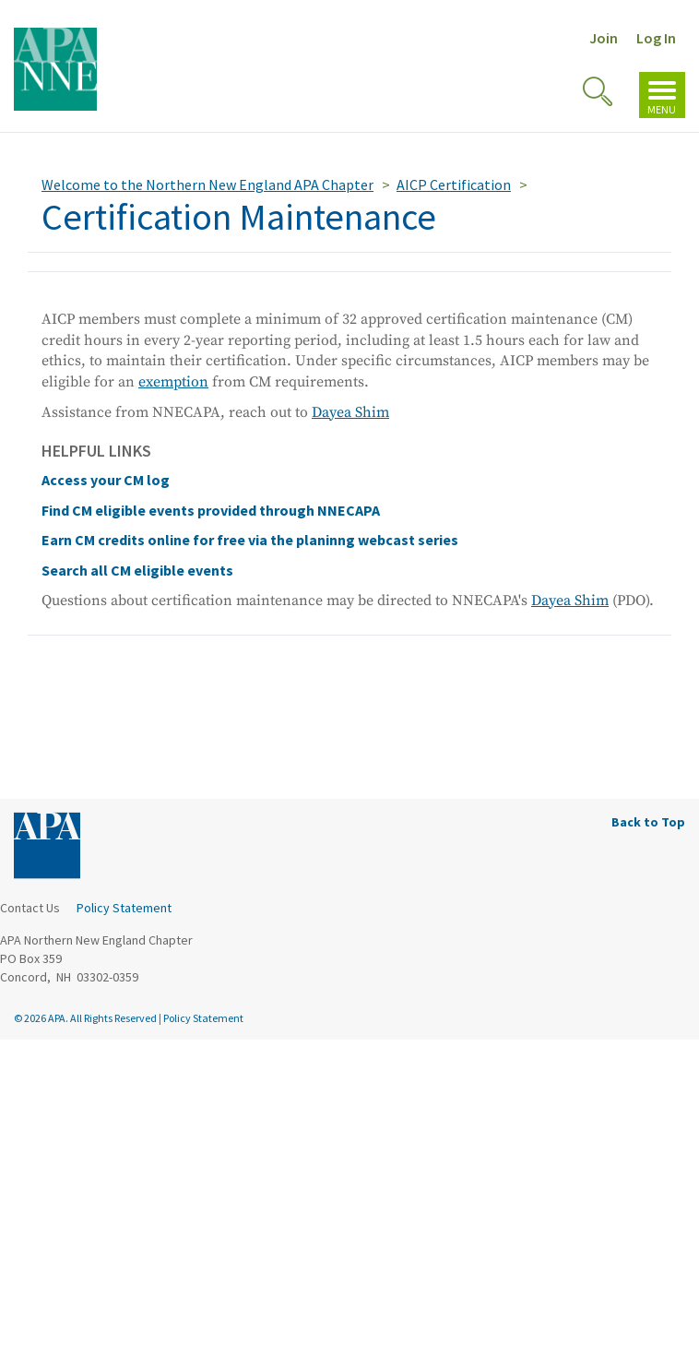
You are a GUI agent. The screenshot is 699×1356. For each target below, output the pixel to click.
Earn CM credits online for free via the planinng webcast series (249, 539)
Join (603, 38)
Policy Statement (124, 907)
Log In (656, 38)
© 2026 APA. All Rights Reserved (86, 1018)
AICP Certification (454, 184)
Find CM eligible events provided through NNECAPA (210, 510)
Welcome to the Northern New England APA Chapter (207, 184)
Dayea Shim (350, 412)
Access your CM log (105, 479)
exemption (173, 382)
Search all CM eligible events (137, 570)
